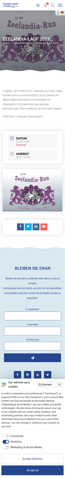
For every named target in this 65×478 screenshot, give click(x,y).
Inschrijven (32, 357)
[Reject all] (59, 384)
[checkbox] (12, 436)
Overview (45, 384)
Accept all (32, 470)
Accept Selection (32, 458)
